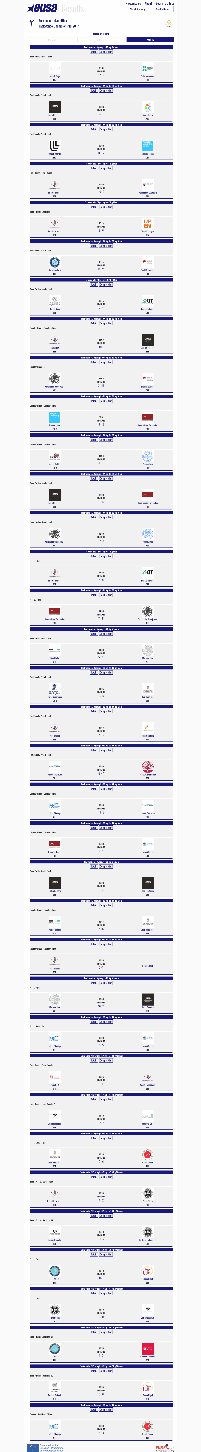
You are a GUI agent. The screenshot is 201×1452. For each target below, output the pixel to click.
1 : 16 (101, 696)
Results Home (162, 9)
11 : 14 (101, 618)
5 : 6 (101, 928)
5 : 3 (101, 890)
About (148, 3)
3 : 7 (101, 967)
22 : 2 (101, 734)
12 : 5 (101, 75)
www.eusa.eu (133, 3)
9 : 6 (101, 230)
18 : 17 (101, 773)
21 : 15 (101, 385)
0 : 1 (101, 347)
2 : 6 (101, 1161)
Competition (106, 52)
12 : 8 (101, 540)
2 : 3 (101, 851)
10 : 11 (101, 1006)
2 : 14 (101, 1433)
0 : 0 (101, 1316)
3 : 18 (101, 424)
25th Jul (52, 40)
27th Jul (150, 40)
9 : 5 (101, 1045)
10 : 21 (101, 269)
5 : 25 (101, 657)
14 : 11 (101, 114)
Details (94, 52)
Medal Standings (138, 9)
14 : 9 (101, 812)
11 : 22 (101, 153)
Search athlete (165, 3)
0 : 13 (101, 1084)
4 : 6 (101, 579)
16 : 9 (101, 191)
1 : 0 (101, 1355)
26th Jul (101, 40)
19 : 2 (101, 1239)
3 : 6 (101, 1394)
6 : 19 (101, 463)
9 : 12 (101, 502)
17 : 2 (101, 1122)
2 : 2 (101, 308)
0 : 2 (101, 1200)
